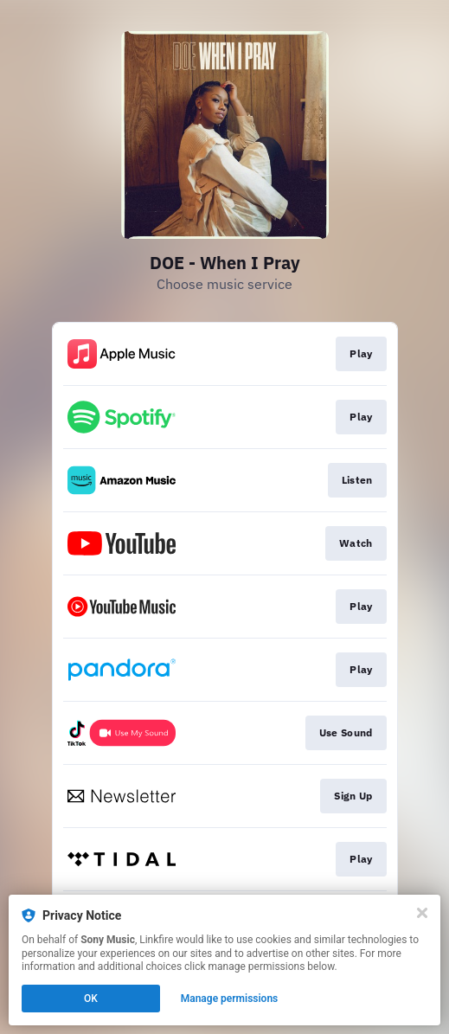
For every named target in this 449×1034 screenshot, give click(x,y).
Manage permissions (230, 998)
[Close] (422, 913)
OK (91, 998)
